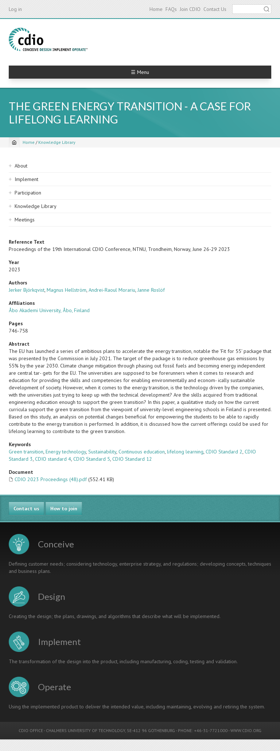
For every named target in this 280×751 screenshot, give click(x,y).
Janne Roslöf (151, 290)
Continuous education (141, 451)
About (21, 165)
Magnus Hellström (66, 290)
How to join (63, 508)
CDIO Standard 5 (91, 459)
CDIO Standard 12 (132, 459)
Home (156, 9)
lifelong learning (185, 451)
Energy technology (66, 451)
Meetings (25, 219)
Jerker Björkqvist (26, 290)
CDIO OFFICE (31, 730)
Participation (28, 192)
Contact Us (214, 9)
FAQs (171, 9)
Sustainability (102, 451)
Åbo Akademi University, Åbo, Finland (49, 310)
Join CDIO (190, 9)
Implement (26, 179)
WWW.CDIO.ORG (245, 730)
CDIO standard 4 (53, 459)
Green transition (26, 451)
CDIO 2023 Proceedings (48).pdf (51, 479)
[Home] (14, 142)
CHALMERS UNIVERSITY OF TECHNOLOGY (85, 730)
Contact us (26, 508)
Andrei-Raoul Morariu (112, 290)
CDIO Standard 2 (224, 451)
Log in (15, 9)
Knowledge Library (56, 142)
